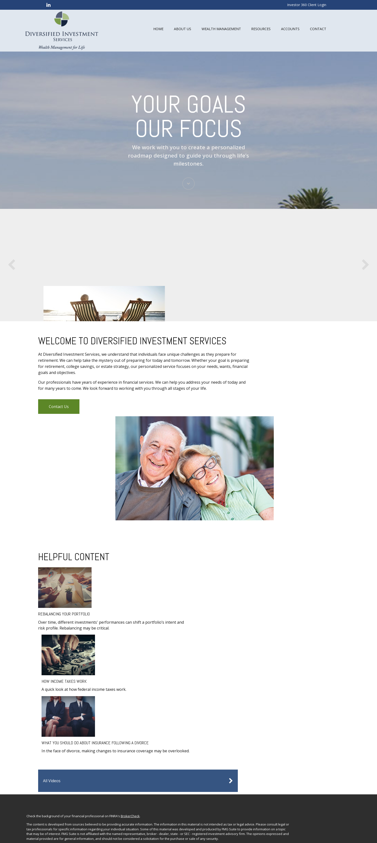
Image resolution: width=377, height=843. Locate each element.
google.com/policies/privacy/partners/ (74, 812)
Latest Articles (299, 733)
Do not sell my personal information (189, 723)
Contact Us (67, 494)
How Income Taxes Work (129, 595)
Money (294, 721)
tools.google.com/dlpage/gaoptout (71, 817)
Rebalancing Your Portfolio (72, 595)
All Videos (283, 544)
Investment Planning (304, 697)
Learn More (241, 305)
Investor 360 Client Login (306, 4)
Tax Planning (298, 715)
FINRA (50, 767)
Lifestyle (295, 727)
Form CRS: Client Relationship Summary (85, 781)
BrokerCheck (150, 678)
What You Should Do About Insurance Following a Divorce (192, 602)
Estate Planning (300, 703)
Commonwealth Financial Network (180, 762)
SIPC (59, 767)
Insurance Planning (303, 709)
